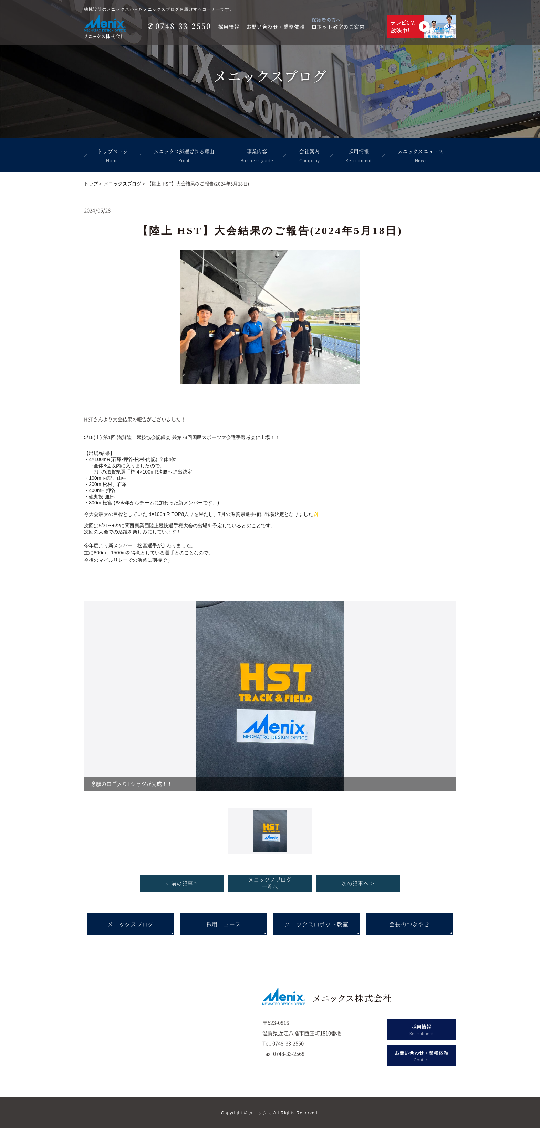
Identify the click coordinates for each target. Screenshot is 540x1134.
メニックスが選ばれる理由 (183, 156)
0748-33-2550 (179, 26)
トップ (91, 183)
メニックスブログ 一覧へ (270, 888)
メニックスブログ (123, 183)
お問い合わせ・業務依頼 (276, 26)
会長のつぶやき (409, 929)
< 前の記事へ (182, 888)
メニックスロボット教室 (317, 929)
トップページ (112, 156)
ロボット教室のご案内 (338, 26)
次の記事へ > (358, 888)
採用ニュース (223, 929)
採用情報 (229, 26)
